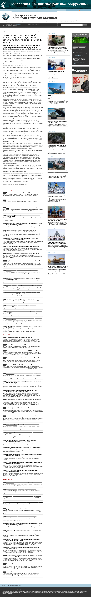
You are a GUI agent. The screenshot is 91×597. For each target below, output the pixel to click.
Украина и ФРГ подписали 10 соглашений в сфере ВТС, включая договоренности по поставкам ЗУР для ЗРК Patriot (21, 441)
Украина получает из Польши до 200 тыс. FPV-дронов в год (20, 299)
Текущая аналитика (17, 20)
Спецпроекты (61, 20)
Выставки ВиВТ (38, 20)
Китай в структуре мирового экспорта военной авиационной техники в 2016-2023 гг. (79, 59)
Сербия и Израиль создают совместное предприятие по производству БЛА (24, 447)
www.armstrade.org (70, 592)
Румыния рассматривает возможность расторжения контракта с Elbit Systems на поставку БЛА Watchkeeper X (22, 239)
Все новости (5, 579)
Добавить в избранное (7, 184)
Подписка (68, 20)
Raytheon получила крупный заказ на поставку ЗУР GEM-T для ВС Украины (23, 350)
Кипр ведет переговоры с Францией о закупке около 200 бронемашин (22, 246)
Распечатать (15, 184)
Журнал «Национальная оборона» (14, 585)
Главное (4, 20)
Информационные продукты (50, 20)
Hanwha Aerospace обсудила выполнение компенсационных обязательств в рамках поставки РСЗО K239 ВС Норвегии (24, 416)
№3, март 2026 (80, 92)
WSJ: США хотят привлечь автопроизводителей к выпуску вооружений (23, 292)
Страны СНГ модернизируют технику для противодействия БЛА (21, 305)
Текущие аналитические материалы (80, 35)
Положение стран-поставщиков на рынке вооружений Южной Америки (79, 47)
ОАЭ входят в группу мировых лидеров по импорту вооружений (80, 53)
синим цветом (18, 24)
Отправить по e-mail (23, 184)
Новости (9, 20)
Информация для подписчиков (33, 24)
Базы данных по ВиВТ (28, 20)
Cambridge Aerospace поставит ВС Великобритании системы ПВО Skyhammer (24, 502)
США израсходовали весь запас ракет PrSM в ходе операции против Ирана (23, 496)
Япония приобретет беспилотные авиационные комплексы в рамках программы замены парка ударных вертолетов (22, 564)
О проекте (4, 585)
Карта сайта (75, 20)
